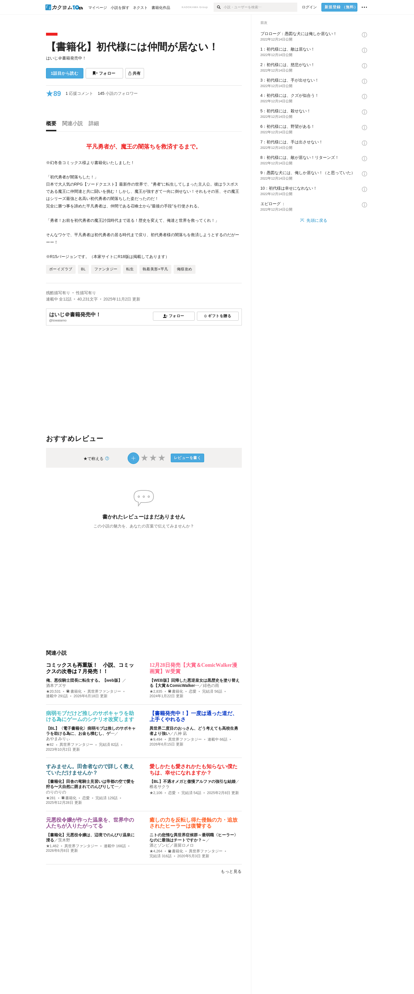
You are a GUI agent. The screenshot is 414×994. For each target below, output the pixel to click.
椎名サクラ (160, 786)
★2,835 (156, 691)
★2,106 (156, 793)
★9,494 (156, 739)
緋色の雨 (211, 685)
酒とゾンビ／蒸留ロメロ (172, 845)
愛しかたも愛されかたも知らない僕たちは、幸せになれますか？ (193, 770)
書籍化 (74, 691)
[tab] (52, 125)
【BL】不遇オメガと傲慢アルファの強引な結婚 (192, 781)
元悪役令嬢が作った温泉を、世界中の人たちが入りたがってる (90, 823)
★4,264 (156, 851)
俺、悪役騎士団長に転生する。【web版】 (84, 680)
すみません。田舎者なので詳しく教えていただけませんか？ (90, 770)
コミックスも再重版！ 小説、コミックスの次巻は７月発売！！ (90, 668)
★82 (50, 745)
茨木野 (64, 840)
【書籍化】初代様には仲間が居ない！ (132, 46)
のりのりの (56, 792)
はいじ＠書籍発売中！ (66, 58)
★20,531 (53, 691)
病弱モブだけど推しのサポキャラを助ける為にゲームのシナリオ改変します (90, 716)
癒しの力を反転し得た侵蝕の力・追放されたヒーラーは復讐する (193, 823)
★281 (51, 798)
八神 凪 (180, 733)
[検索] (219, 7)
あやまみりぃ (58, 738)
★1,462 (52, 846)
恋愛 (192, 691)
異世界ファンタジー (104, 691)
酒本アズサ (56, 685)
